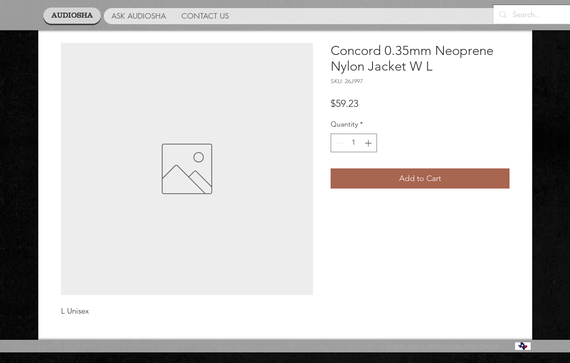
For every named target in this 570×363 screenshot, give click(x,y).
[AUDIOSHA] (72, 16)
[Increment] (369, 143)
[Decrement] (338, 143)
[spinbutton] (354, 143)
